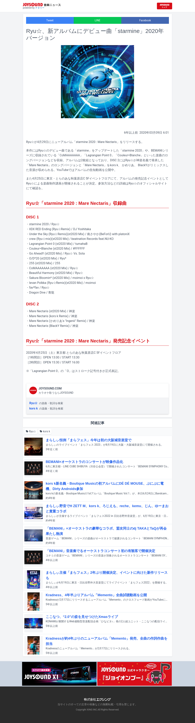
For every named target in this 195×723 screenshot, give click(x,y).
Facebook (145, 20)
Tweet (50, 20)
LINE (97, 20)
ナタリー (39, 7)
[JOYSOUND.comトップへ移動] (164, 6)
